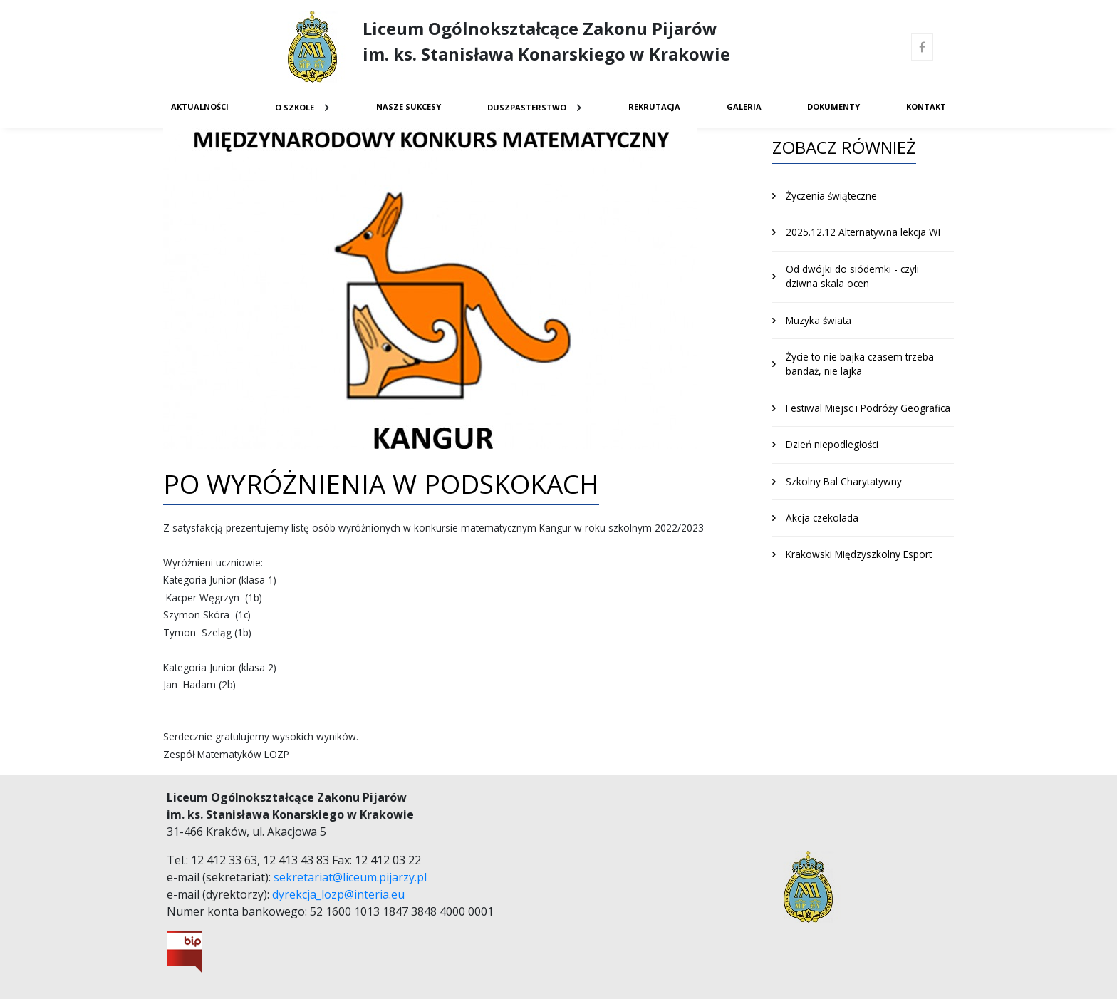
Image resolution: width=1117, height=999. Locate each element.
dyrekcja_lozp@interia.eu (338, 894)
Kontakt (926, 106)
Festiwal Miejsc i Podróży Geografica (868, 408)
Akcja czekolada (822, 517)
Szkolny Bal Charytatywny (844, 481)
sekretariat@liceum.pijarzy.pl (350, 877)
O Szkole (294, 107)
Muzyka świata (818, 320)
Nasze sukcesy (408, 106)
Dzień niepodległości (832, 444)
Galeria (744, 106)
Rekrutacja (654, 106)
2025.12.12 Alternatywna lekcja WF (864, 232)
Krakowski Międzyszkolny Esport (859, 554)
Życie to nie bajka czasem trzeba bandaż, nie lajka (860, 364)
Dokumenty (833, 106)
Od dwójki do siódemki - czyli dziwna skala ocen (852, 276)
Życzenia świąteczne (831, 195)
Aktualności (200, 106)
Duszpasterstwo (526, 107)
